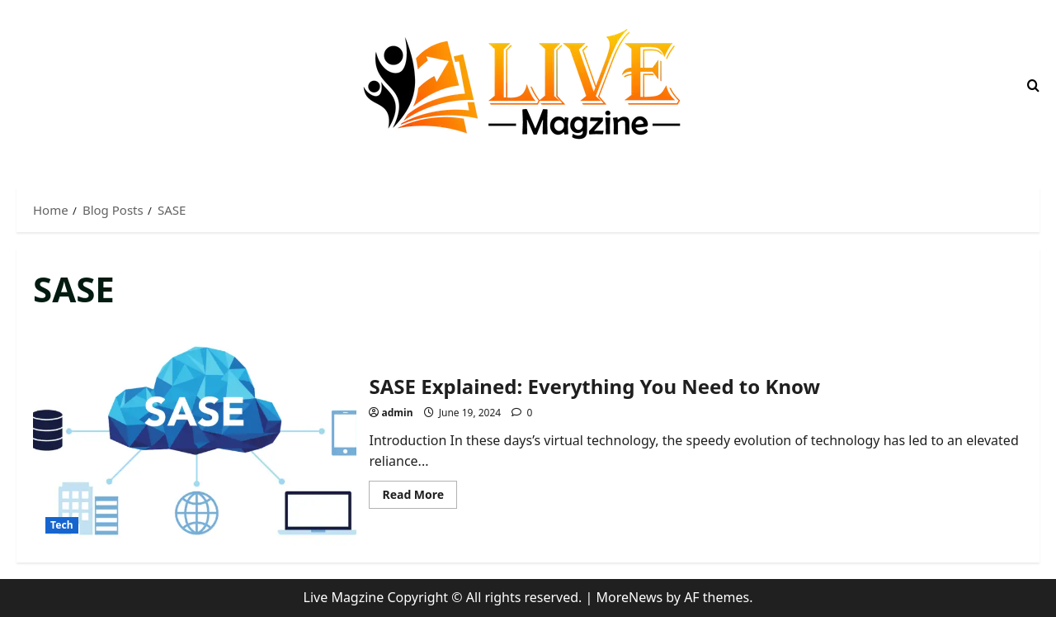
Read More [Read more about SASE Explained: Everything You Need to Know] (419, 497)
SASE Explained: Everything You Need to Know (194, 438)
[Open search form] (1033, 85)
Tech (61, 525)
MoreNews (629, 597)
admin (397, 413)
